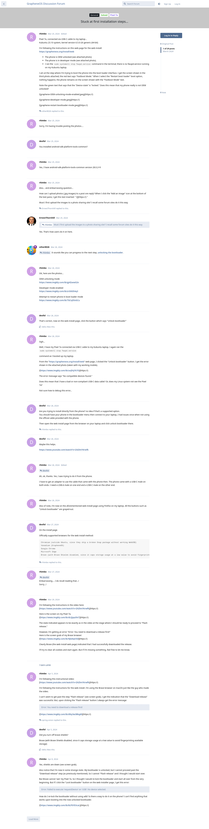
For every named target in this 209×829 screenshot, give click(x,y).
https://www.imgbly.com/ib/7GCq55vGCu (59, 300)
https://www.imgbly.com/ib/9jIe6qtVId (59, 638)
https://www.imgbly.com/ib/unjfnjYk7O (59, 370)
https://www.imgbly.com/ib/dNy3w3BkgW (61, 714)
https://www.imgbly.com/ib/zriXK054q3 (58, 291)
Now (163, 92)
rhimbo (48, 224)
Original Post (166, 43)
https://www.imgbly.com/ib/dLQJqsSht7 (60, 617)
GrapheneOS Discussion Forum (46, 3)
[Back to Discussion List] (3, 3)
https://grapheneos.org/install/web (56, 51)
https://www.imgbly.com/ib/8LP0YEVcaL (60, 805)
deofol (46, 470)
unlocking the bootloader (110, 252)
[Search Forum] (138, 3)
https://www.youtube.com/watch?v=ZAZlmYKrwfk (64, 449)
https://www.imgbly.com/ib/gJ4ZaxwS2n (59, 282)
